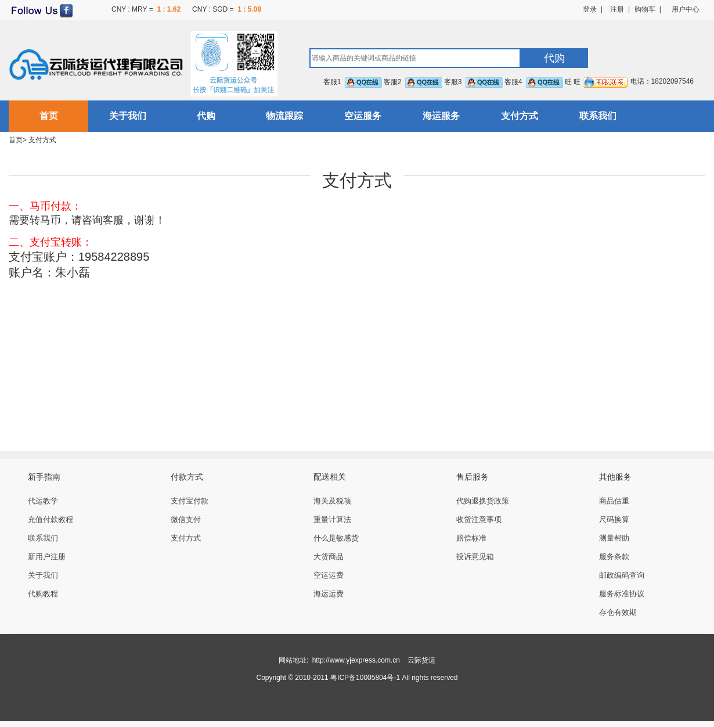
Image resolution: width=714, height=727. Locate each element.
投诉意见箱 (475, 556)
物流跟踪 (284, 116)
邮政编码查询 (621, 575)
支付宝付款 (189, 500)
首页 (48, 116)
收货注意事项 (479, 519)
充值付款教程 (50, 519)
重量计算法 (332, 519)
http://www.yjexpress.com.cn (356, 660)
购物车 (644, 9)
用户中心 (685, 9)
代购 (206, 116)
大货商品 (328, 556)
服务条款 (614, 556)
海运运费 (328, 593)
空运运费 (328, 575)
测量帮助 (614, 538)
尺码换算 (614, 519)
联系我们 (597, 116)
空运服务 (362, 116)
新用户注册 (47, 556)
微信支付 (186, 519)
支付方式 (519, 116)
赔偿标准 (471, 538)
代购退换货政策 (482, 500)
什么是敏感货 (336, 538)
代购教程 (43, 593)
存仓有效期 (618, 612)
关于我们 (127, 116)
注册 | (616, 9)
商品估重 (614, 500)
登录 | (593, 9)
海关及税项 (332, 500)
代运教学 (43, 500)
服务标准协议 (621, 593)
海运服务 (441, 116)
